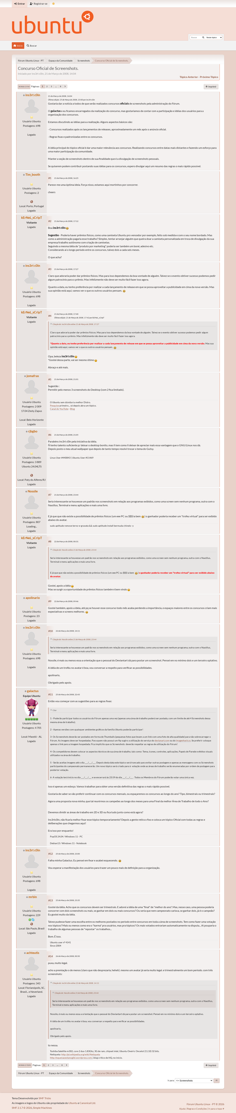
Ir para (171, 1080)
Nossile (33, 491)
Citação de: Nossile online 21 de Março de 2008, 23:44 (74, 550)
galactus (33, 691)
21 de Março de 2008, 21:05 (66, 435)
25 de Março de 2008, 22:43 (68, 694)
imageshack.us (183, 740)
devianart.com (162, 740)
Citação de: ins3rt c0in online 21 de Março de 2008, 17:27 (76, 324)
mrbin (33, 897)
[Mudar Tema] (53, 3)
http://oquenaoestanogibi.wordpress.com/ (71, 1057)
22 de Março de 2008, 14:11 (68, 631)
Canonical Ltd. (88, 1102)
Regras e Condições (197, 1108)
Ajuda (182, 1108)
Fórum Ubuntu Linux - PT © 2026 (205, 1104)
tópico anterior (189, 76)
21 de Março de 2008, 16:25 (66, 178)
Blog (72, 408)
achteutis (32, 953)
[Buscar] (203, 37)
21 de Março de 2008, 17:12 (66, 221)
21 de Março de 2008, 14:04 (60, 96)
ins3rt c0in (32, 95)
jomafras (33, 376)
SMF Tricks (45, 1098)
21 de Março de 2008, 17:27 (66, 269)
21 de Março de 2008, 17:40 (66, 314)
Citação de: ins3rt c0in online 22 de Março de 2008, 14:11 (76, 983)
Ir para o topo (25, 1065)
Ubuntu (73, 1102)
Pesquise (54, 405)
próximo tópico (209, 76)
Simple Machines (42, 1107)
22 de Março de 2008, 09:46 (66, 601)
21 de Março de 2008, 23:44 (66, 495)
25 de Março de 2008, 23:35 (68, 900)
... (56, 86)
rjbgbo (32, 431)
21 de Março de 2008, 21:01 (66, 379)
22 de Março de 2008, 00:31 (66, 541)
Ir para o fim (24, 87)
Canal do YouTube (59, 408)
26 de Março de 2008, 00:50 (68, 956)
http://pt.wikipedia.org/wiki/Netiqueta (80, 1054)
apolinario (33, 598)
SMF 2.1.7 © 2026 (22, 1107)
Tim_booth (32, 174)
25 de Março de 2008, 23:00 (68, 854)
